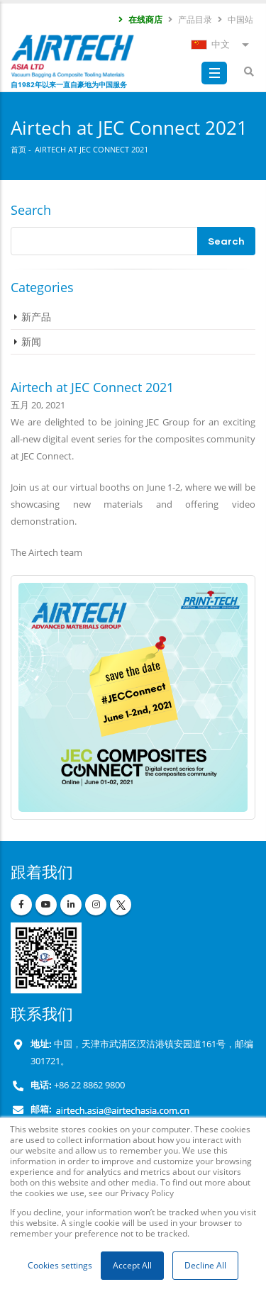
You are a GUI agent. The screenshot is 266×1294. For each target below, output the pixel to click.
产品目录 (189, 19)
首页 (18, 149)
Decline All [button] (205, 1265)
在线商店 (139, 19)
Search (31, 209)
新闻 (31, 341)
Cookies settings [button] (60, 1265)
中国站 (234, 19)
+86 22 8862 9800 (88, 1085)
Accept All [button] (132, 1265)
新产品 (36, 316)
